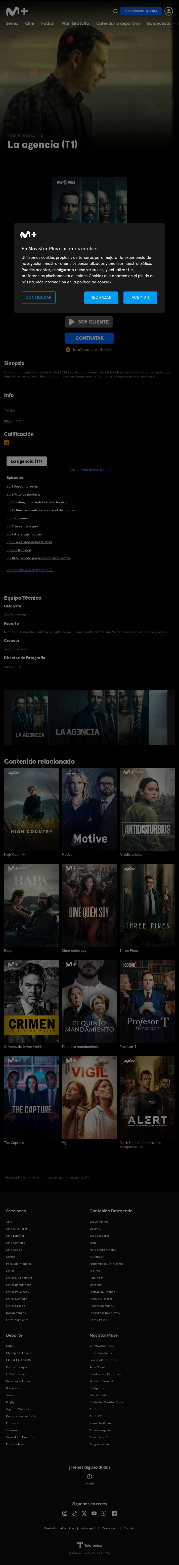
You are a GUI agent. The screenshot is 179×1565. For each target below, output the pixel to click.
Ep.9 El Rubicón (19, 550)
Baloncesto (159, 23)
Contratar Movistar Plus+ (106, 1402)
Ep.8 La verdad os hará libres (29, 542)
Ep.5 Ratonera (18, 518)
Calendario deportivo (118, 23)
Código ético (98, 1388)
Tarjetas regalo (99, 1430)
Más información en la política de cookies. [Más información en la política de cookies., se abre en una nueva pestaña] (74, 282)
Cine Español (15, 1235)
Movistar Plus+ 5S (101, 1381)
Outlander (96, 1257)
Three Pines (129, 951)
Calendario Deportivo (20, 1437)
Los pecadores (99, 1235)
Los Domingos (98, 1221)
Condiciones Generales (105, 1374)
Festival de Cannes (102, 1292)
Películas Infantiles (18, 1264)
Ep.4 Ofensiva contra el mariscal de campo (41, 510)
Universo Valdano (18, 1381)
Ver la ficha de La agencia (90, 469)
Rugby (10, 1402)
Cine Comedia (15, 1242)
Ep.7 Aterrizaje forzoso (24, 534)
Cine (29, 23)
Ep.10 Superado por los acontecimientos (38, 558)
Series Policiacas (17, 1292)
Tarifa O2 (95, 1416)
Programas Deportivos (104, 1313)
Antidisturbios (131, 854)
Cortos (10, 1257)
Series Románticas (18, 1285)
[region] (89, 268)
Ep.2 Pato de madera (23, 494)
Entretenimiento (17, 1320)
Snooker (11, 1430)
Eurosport (13, 1423)
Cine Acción (14, 1249)
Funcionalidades (100, 1353)
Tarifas (94, 1409)
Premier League (17, 1367)
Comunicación (99, 1437)
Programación (99, 1444)
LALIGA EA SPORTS (18, 1360)
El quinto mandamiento (80, 1047)
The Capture (14, 1143)
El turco (94, 1271)
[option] (31, 717)
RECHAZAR (101, 297)
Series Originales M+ (20, 1278)
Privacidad (109, 1528)
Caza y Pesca (98, 1320)
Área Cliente (98, 1367)
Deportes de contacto (21, 1416)
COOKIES (129, 1528)
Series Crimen (15, 1306)
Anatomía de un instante (106, 1264)
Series (12, 23)
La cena (94, 1228)
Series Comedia (16, 1299)
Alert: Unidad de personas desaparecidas (140, 1145)
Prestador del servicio (59, 1528)
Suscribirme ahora (141, 11)
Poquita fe (96, 1278)
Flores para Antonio (102, 1249)
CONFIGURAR (38, 297)
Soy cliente (89, 322)
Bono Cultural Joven (103, 1360)
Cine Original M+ (17, 1228)
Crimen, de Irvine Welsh (23, 1047)
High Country (14, 854)
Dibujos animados (101, 1306)
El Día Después (16, 1374)
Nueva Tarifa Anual (102, 1423)
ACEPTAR (140, 297)
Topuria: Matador (17, 1409)
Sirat (92, 1242)
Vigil (65, 1143)
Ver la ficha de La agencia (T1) (30, 570)
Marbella (95, 1285)
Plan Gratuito (75, 23)
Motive (67, 854)
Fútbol (48, 23)
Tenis (9, 1395)
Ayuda (89, 1479)
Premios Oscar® (100, 1299)
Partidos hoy (14, 1444)
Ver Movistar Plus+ (101, 1346)
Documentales (16, 1313)
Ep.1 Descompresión (22, 486)
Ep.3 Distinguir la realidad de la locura (37, 502)
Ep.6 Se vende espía (22, 526)
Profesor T (128, 1047)
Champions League (19, 1353)
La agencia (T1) (26, 461)
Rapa (8, 951)
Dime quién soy (74, 951)
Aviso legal (88, 1528)
